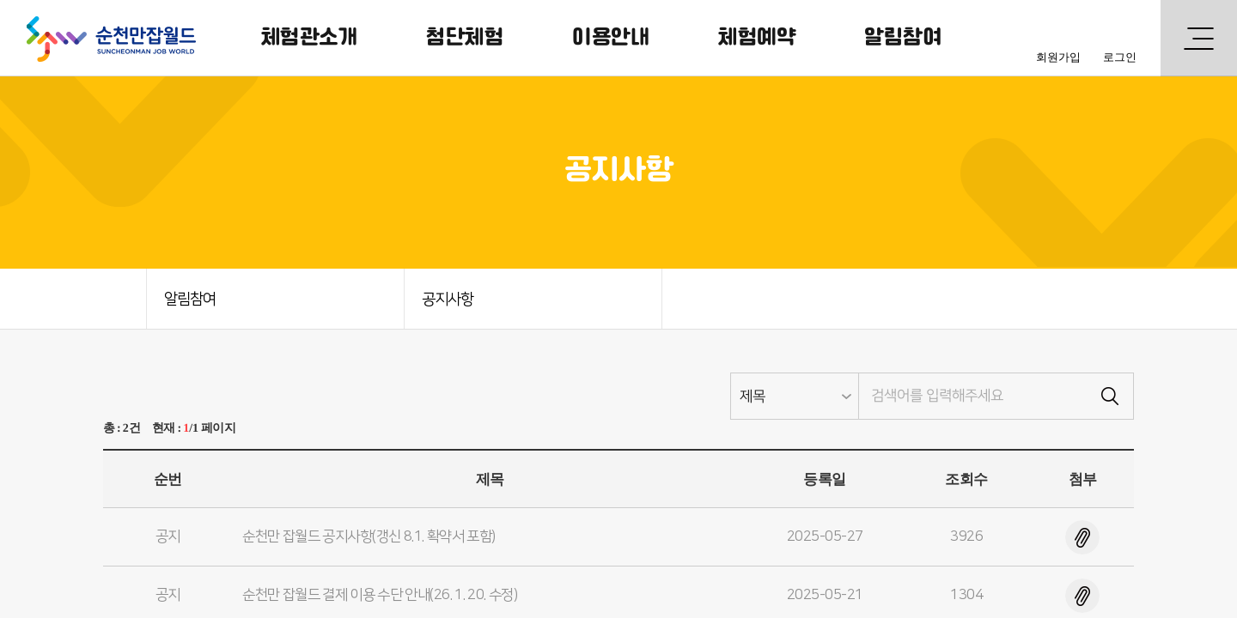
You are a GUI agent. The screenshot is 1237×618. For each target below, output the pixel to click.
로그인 (1119, 57)
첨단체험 (464, 38)
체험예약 (756, 38)
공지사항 (447, 299)
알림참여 (902, 38)
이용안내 (610, 38)
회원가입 (1058, 57)
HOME (116, 299)
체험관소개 (309, 38)
